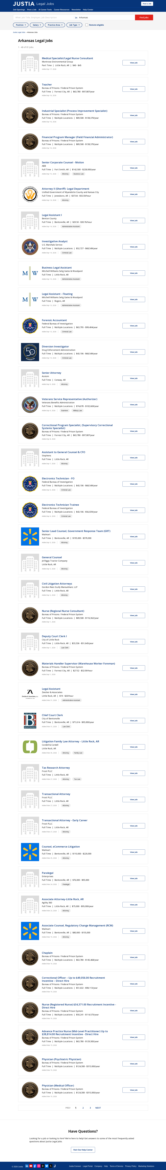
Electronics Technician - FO (58, 478)
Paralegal (47, 872)
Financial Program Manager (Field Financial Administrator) (77, 137)
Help (106, 1166)
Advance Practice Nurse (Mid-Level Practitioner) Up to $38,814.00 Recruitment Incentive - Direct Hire (75, 1032)
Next (98, 1107)
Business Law (79, 174)
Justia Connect (75, 1166)
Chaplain (47, 952)
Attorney (65, 174)
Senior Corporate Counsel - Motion (63, 162)
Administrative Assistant (71, 226)
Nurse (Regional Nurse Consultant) (63, 611)
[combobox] (43, 17)
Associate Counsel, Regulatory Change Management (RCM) (77, 925)
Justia (20, 1167)
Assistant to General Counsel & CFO (63, 452)
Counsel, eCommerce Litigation (61, 846)
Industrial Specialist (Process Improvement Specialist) (74, 110)
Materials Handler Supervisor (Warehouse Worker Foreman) (78, 663)
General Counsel (52, 557)
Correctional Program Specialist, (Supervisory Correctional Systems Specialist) (77, 426)
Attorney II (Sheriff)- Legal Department (65, 188)
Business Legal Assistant (57, 267)
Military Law (77, 410)
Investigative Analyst (55, 241)
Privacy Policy (130, 1166)
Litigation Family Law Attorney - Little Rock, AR (70, 741)
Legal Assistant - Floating (57, 294)
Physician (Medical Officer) (58, 1085)
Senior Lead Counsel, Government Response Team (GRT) (76, 531)
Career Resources (61, 10)
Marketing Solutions (146, 1166)
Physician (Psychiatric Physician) (61, 1059)
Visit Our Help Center (83, 1150)
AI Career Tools (45, 10)
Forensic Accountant (54, 320)
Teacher (47, 84)
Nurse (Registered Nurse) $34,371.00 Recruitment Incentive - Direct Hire (79, 1006)
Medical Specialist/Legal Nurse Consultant (67, 58)
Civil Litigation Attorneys (57, 583)
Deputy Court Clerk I (54, 636)
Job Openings (19, 10)
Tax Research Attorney (56, 767)
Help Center (88, 10)
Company (98, 1166)
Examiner (64, 410)
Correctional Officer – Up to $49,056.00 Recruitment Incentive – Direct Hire (73, 979)
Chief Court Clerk (52, 715)
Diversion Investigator (55, 346)
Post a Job (147, 4)
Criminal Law (67, 253)
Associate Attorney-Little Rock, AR (63, 899)
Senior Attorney (51, 372)
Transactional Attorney (56, 794)
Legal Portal (87, 1166)
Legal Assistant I (52, 215)
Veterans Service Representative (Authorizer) (69, 399)
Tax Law (77, 779)
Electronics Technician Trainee (60, 504)
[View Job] (133, 62)
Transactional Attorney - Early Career (64, 820)
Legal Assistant (51, 688)
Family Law (78, 753)
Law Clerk (64, 648)
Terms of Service (116, 1166)
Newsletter (76, 10)
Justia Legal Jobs (19, 32)
